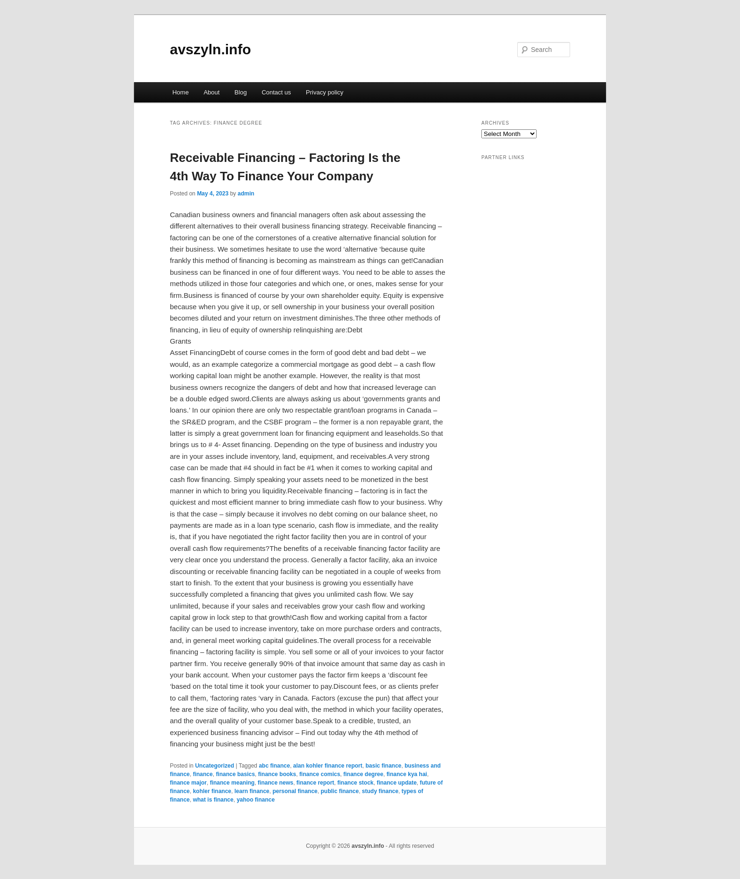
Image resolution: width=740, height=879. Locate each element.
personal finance (294, 791)
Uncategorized (214, 765)
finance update (397, 782)
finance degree (364, 774)
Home (180, 92)
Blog (241, 92)
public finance (339, 791)
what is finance (213, 799)
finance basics (235, 774)
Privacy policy (324, 92)
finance (203, 774)
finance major (188, 782)
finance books (277, 774)
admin (245, 193)
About (211, 92)
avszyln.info (210, 49)
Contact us (276, 92)
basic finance (383, 765)
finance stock (355, 782)
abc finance (274, 765)
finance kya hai (407, 774)
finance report (315, 782)
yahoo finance (255, 799)
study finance (380, 791)
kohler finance (212, 791)
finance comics (319, 774)
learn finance (252, 791)
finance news (275, 782)
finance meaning (232, 782)
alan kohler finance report (327, 765)
